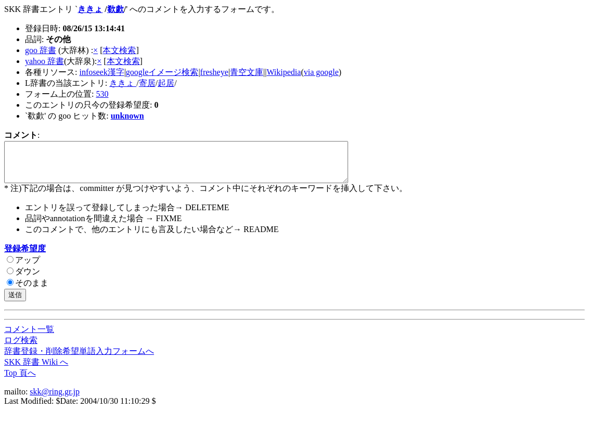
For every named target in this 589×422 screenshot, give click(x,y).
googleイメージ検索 (162, 72)
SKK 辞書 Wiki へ (36, 369)
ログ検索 (20, 347)
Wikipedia (283, 72)
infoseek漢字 (101, 72)
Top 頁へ (20, 380)
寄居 (147, 83)
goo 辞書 (40, 50)
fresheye (214, 72)
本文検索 (119, 50)
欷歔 (115, 9)
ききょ (90, 9)
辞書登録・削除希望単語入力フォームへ (79, 358)
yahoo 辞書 (44, 61)
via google (321, 72)
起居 (166, 83)
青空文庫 (246, 72)
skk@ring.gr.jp (55, 399)
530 (102, 93)
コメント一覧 (29, 337)
